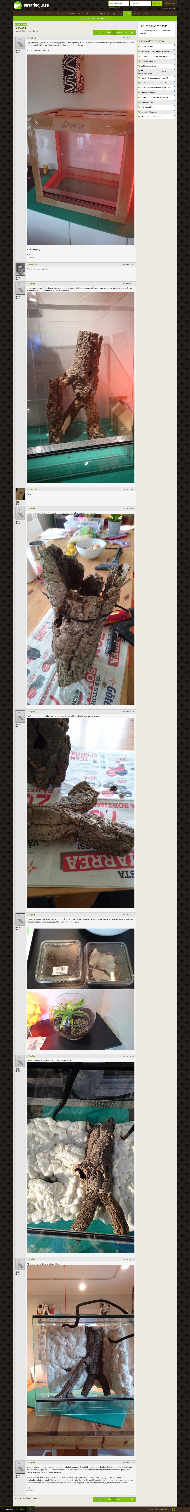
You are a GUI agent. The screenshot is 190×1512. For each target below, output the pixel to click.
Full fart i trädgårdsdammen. (156, 116)
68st (174, 8)
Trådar (86, 18)
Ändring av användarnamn (156, 65)
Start (39, 13)
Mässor (136, 13)
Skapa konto (170, 3)
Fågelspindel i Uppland (156, 111)
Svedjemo (31, 265)
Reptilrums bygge (156, 101)
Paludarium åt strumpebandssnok (156, 82)
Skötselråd (48, 13)
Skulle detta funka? (156, 91)
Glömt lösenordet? (114, 7)
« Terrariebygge (21, 24)
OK (31, 1509)
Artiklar (59, 13)
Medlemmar (92, 13)
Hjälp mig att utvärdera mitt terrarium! (156, 50)
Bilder (81, 13)
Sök (92, 18)
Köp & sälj (104, 13)
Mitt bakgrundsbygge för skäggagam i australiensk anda (156, 71)
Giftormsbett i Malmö (156, 106)
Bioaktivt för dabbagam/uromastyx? (156, 77)
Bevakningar (101, 18)
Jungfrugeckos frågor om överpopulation (156, 87)
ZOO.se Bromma (156, 46)
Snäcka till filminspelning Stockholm (156, 96)
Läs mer (22, 1509)
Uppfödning (117, 13)
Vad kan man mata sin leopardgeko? (156, 55)
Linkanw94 (31, 489)
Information (70, 13)
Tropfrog (30, 38)
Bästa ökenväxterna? (156, 60)
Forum (127, 13)
